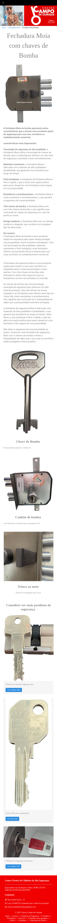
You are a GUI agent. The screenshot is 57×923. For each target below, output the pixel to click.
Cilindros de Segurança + (31, 916)
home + (8, 916)
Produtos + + (24, 920)
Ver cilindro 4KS (13, 690)
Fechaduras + (12, 918)
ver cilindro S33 (13, 866)
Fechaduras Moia (14, 28)
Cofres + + (14, 920)
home (4, 28)
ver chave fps (12, 819)
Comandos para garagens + (38, 918)
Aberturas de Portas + (39, 920)
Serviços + (23, 918)
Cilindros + (46, 916)
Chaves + (16, 916)
